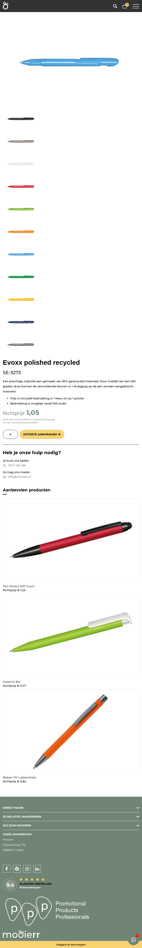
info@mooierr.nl (17, 476)
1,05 (32, 412)
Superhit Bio (11, 682)
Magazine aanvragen (71, 944)
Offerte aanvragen (40, 434)
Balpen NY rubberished (19, 777)
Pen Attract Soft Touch (19, 586)
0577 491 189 (14, 465)
